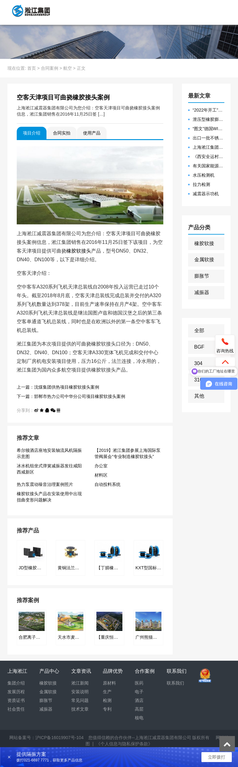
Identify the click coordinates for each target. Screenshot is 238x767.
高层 (139, 709)
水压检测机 (203, 175)
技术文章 (80, 709)
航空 (67, 68)
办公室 (101, 465)
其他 (199, 396)
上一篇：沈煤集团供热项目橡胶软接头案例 (58, 387)
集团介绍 (16, 683)
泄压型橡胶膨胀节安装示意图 (209, 119)
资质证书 (16, 700)
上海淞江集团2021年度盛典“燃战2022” (209, 147)
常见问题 (80, 700)
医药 (139, 683)
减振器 (201, 292)
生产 (107, 691)
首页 (31, 68)
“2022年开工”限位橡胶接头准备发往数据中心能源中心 (209, 110)
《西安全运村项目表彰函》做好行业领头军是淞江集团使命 (209, 156)
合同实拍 (61, 132)
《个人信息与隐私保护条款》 (124, 743)
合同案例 (49, 68)
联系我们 (175, 683)
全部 (199, 330)
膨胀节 (201, 276)
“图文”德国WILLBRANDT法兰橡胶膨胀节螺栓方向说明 (209, 128)
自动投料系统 (108, 484)
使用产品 (91, 132)
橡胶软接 (204, 243)
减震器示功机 (206, 193)
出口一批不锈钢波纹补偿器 (209, 137)
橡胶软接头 (78, 250)
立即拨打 (216, 757)
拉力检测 (201, 184)
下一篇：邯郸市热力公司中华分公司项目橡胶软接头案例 (71, 396)
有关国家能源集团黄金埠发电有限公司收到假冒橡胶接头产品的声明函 (209, 165)
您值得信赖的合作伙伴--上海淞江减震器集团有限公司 (139, 737)
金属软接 (204, 259)
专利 (107, 709)
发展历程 (16, 691)
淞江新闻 (80, 683)
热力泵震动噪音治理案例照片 (45, 484)
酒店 (139, 700)
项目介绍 (31, 132)
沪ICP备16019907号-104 (59, 737)
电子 (139, 691)
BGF (199, 347)
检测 (107, 700)
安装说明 (80, 691)
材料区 (101, 475)
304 (198, 363)
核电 (139, 717)
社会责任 (16, 709)
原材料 (109, 683)
